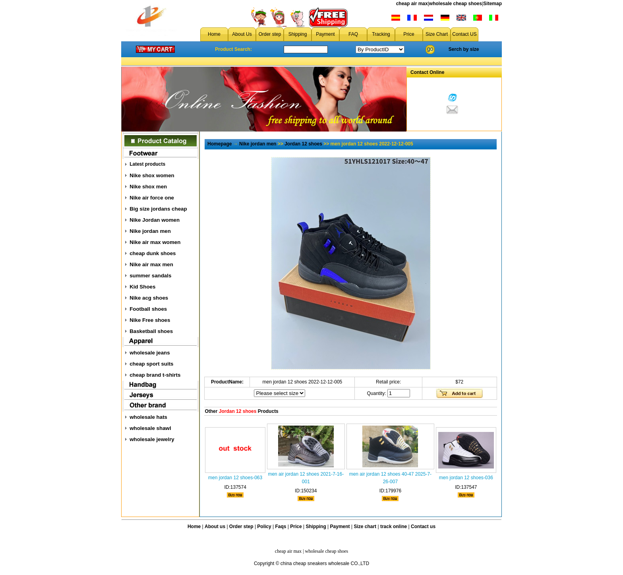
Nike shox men (148, 187)
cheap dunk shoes (153, 253)
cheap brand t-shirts (155, 375)
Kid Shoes (142, 287)
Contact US (464, 34)
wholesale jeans (150, 353)
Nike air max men (151, 264)
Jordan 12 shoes (303, 144)
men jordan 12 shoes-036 (466, 477)
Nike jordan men (150, 231)
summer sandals (150, 276)
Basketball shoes (151, 331)
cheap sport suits (151, 364)
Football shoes (148, 309)
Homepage (219, 144)
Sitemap (492, 3)
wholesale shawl (150, 428)
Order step (270, 34)
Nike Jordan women (155, 220)
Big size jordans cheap (158, 209)
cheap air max (412, 3)
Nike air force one (152, 198)
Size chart (365, 526)
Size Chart (437, 34)
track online (393, 526)
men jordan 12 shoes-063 (235, 477)
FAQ (353, 34)
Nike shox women (152, 175)
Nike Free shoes (150, 320)
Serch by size (464, 49)
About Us (242, 34)
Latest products (147, 164)
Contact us (423, 526)
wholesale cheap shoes (455, 3)
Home (214, 34)
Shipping (297, 34)
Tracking (381, 34)
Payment (325, 34)
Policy (264, 526)
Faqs (280, 526)
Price (408, 34)
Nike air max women (155, 242)
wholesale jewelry (152, 439)
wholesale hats (148, 417)
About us (215, 526)
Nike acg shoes (149, 298)
